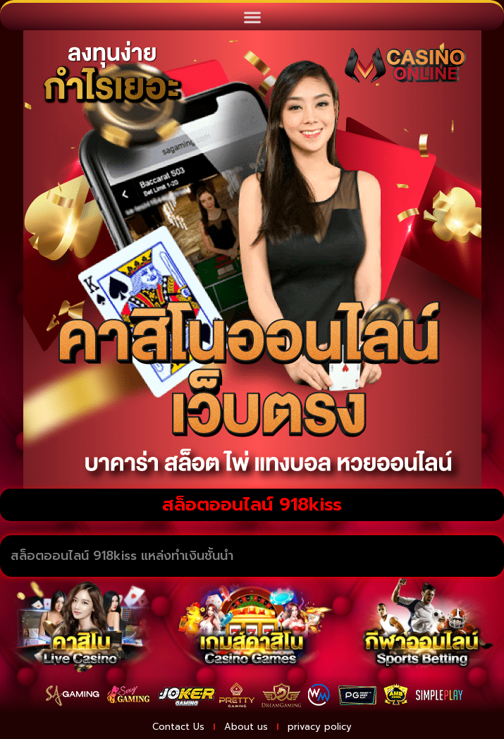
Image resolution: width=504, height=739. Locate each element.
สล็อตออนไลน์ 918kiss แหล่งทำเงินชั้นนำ (122, 556)
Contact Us (178, 726)
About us (246, 726)
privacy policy (320, 726)
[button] (252, 16)
